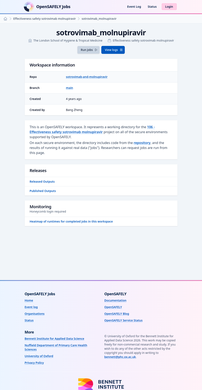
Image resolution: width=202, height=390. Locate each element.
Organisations (35, 314)
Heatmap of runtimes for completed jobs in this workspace (71, 221)
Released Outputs (42, 181)
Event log (31, 307)
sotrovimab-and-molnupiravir (87, 77)
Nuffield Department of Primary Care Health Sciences (56, 347)
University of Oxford (39, 356)
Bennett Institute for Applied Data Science (54, 339)
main (69, 88)
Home (29, 300)
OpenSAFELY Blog (116, 314)
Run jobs (89, 50)
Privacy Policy (34, 363)
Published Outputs (43, 191)
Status (152, 7)
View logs (114, 50)
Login (169, 7)
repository (142, 142)
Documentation (115, 300)
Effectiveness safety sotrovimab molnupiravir (44, 19)
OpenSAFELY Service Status (123, 320)
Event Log (134, 7)
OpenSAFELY (113, 307)
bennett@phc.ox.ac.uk (120, 357)
